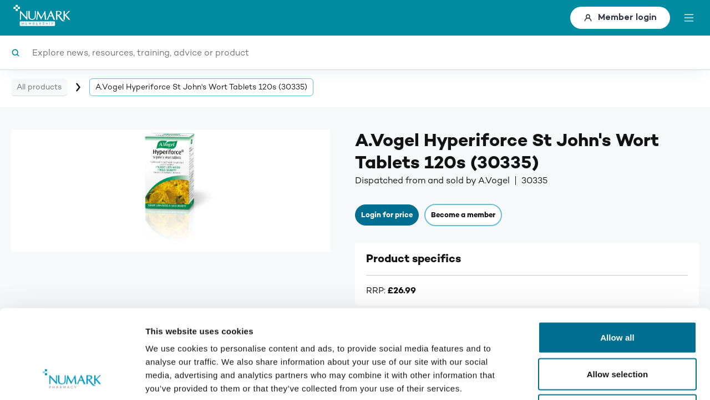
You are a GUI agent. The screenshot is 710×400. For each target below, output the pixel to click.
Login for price (387, 215)
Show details (582, 378)
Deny (617, 327)
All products (39, 87)
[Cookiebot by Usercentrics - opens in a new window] (71, 378)
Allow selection (617, 291)
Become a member (463, 215)
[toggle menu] (689, 18)
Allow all (617, 254)
